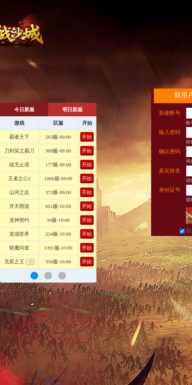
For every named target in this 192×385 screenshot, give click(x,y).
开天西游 (19, 206)
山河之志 (19, 192)
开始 (87, 137)
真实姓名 (169, 171)
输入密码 (169, 132)
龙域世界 (19, 234)
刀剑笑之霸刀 (19, 151)
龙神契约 (19, 220)
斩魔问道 (19, 248)
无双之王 (19, 261)
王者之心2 (19, 178)
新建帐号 (169, 113)
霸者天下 (19, 137)
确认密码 (169, 151)
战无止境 (19, 164)
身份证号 (169, 190)
